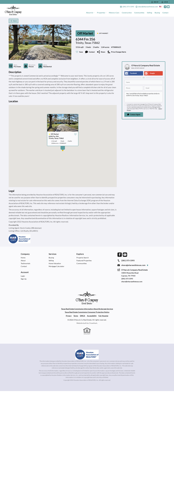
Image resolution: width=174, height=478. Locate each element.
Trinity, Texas (83, 42)
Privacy (129, 110)
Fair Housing (103, 316)
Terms (160, 108)
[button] (133, 114)
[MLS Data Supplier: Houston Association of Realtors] (87, 354)
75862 (96, 42)
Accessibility (92, 316)
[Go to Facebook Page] (165, 6)
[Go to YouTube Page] (168, 6)
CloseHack (93, 323)
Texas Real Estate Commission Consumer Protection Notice (87, 312)
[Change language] (160, 6)
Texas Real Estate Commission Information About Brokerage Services (87, 309)
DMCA (82, 316)
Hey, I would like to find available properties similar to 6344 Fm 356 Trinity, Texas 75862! (143, 96)
